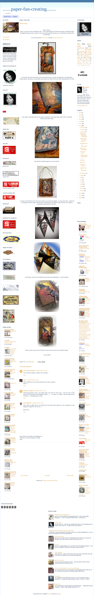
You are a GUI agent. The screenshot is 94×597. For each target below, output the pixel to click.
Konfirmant (81, 52)
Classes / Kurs (7, 16)
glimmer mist (79, 65)
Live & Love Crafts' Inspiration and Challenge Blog (84, 451)
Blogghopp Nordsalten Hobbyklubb (83, 135)
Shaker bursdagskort (88, 417)
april (81, 184)
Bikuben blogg (83, 224)
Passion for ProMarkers (82, 255)
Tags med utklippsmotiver (13, 361)
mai (81, 182)
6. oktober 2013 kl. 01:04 (32, 380)
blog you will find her (57, 37)
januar (82, 190)
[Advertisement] (47, 458)
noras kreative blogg (28, 370)
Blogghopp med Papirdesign (62, 514)
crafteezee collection (84, 54)
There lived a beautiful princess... (13, 475)
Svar (24, 375)
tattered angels (81, 62)
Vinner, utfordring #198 (84, 292)
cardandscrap (82, 470)
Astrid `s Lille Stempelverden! (8, 460)
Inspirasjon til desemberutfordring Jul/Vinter (88, 396)
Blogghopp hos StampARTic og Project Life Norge (61, 530)
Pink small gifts (58, 552)
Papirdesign (80, 48)
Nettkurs (15, 16)
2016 (80, 119)
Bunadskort (57, 576)
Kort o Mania (82, 403)
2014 (80, 123)
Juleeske (82, 160)
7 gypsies (84, 63)
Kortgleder (82, 463)
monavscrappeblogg (9, 438)
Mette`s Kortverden (9, 449)
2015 (80, 121)
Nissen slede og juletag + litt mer (83, 140)
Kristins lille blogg (9, 358)
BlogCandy (57, 584)
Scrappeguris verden (10, 425)
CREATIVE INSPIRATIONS (83, 267)
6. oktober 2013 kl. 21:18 (37, 403)
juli (81, 177)
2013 (80, 125)
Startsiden (47, 475)
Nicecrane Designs (28, 390)
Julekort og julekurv (82, 165)
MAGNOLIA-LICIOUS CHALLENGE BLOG (84, 309)
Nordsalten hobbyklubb (82, 290)
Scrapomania (82, 414)
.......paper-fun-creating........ (29, 9)
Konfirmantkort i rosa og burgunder (88, 227)
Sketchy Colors (83, 474)
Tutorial (87, 57)
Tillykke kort (13, 383)
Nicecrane (82, 162)
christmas (87, 60)
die (89, 63)
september (83, 173)
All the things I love (9, 403)
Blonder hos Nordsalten (83, 149)
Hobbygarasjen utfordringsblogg (83, 297)
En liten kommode (59, 536)
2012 (80, 193)
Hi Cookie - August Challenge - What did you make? (87, 314)
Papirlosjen (82, 343)
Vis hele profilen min (82, 105)
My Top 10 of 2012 (59, 560)
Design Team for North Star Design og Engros (84, 391)
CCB (78, 55)
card (78, 59)
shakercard (86, 65)
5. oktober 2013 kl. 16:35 (41, 370)
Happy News (58, 522)
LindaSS (86, 87)
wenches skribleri (9, 329)
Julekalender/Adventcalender (83, 157)
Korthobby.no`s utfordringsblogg (83, 377)
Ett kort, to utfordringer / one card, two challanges (67, 568)
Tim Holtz (6, 340)
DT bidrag (88, 52)
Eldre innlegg (70, 475)
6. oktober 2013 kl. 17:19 (40, 390)
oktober (82, 132)
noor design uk (85, 59)
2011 (80, 195)
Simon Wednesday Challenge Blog (84, 246)
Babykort (87, 356)
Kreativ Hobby (83, 438)
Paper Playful (82, 235)
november (83, 129)
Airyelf (49, 593)
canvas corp (80, 60)
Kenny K (57, 544)
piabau (6, 381)
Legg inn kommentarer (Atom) (50, 480)
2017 (80, 117)
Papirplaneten (82, 366)
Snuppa (12, 415)
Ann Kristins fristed (9, 414)
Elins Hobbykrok (8, 392)
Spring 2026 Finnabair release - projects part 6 (13, 351)
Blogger (59, 593)
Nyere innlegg (24, 475)
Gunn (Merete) (27, 403)
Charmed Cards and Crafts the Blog (9, 370)
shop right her (44, 37)
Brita (24, 380)
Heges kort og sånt (9, 482)
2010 (80, 197)
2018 (80, 115)
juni (81, 179)
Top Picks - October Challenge (87, 455)
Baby (90, 48)
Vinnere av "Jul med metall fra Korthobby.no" (88, 382)
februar (82, 188)
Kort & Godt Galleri (84, 278)
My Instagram (6, 39)
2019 (80, 112)
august (82, 175)
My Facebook (6, 37)
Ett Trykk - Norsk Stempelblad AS (83, 321)
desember (83, 127)
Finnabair (6, 347)
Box (78, 44)
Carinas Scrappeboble (10, 472)
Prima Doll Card (82, 152)
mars (81, 186)
